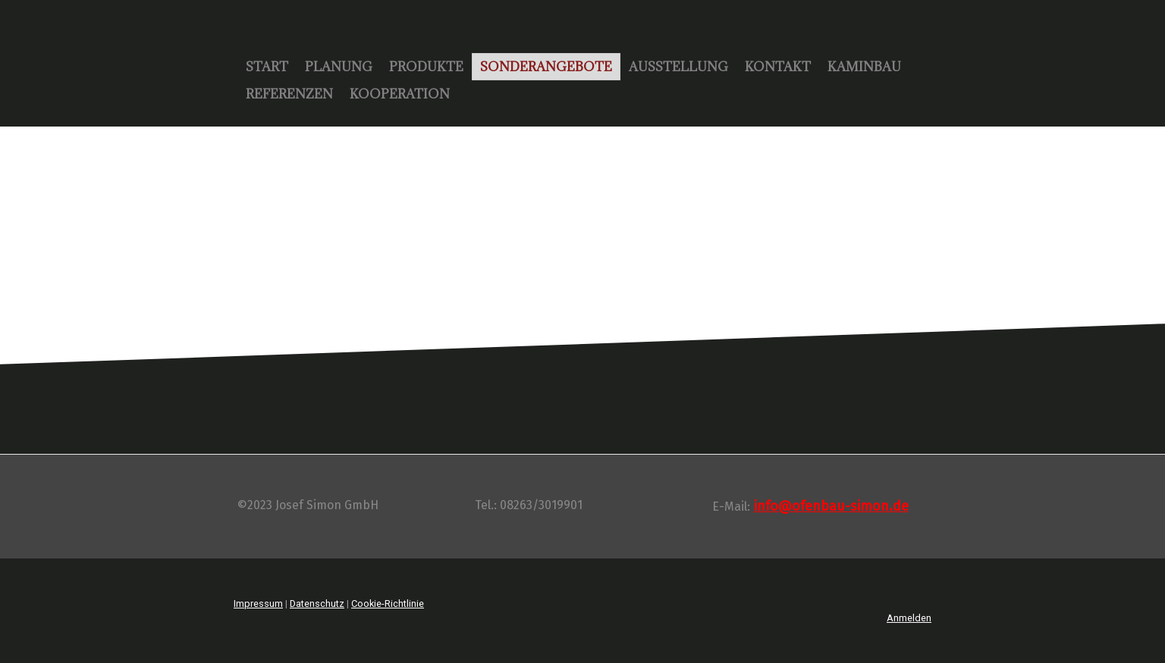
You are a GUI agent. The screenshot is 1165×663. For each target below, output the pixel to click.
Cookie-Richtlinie (387, 603)
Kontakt (778, 66)
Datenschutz (317, 603)
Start (267, 66)
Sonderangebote (546, 66)
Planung (338, 66)
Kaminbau (864, 66)
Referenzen (289, 94)
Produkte (426, 66)
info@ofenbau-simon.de (831, 506)
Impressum (258, 603)
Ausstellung (678, 66)
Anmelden (909, 618)
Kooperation (400, 94)
